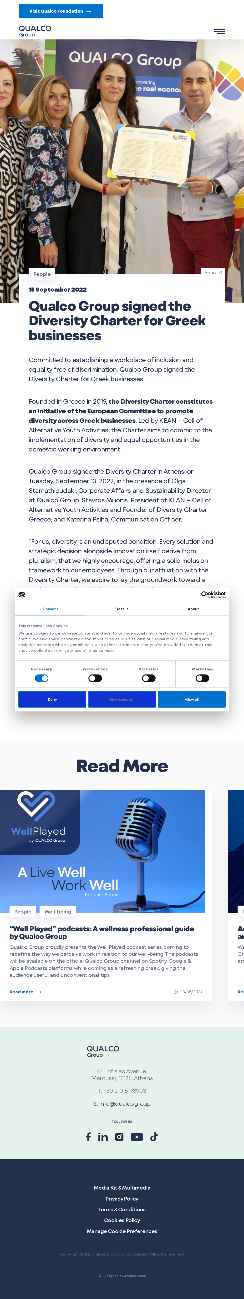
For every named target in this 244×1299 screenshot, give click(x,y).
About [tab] (193, 608)
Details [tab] (122, 608)
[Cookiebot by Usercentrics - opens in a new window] (205, 594)
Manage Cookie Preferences (122, 1231)
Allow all (192, 699)
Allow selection (122, 699)
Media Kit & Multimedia (122, 1187)
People (22, 911)
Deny (52, 699)
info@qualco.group (125, 1103)
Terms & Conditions (122, 1209)
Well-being (57, 911)
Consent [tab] (51, 608)
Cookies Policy (122, 1220)
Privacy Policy (122, 1198)
